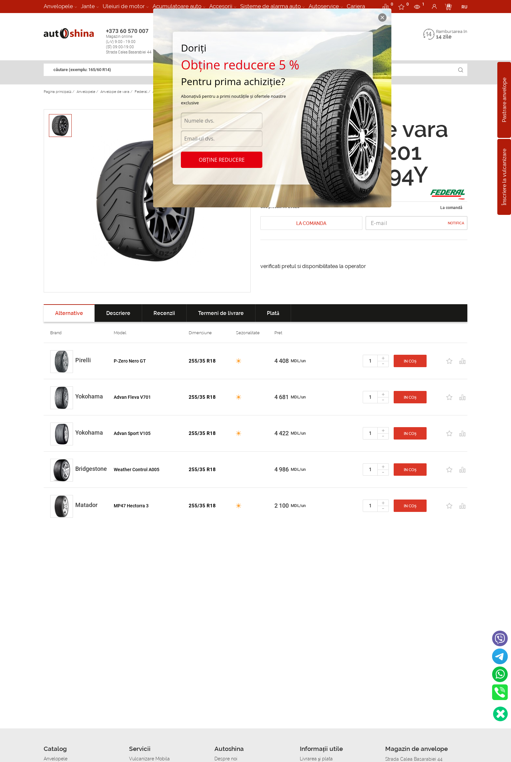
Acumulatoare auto (177, 6)
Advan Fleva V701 (132, 397)
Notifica (456, 223)
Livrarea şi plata (316, 758)
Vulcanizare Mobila (149, 758)
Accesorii (220, 6)
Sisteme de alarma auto (270, 6)
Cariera (356, 6)
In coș (410, 361)
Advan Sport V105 (132, 433)
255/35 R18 (202, 361)
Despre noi (225, 758)
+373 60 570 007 (135, 41)
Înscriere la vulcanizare (504, 176)
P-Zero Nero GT (130, 361)
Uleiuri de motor (124, 6)
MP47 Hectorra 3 (131, 505)
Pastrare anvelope (504, 100)
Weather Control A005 (136, 469)
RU (464, 6)
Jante (88, 6)
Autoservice (324, 6)
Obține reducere (222, 159)
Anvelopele (58, 6)
